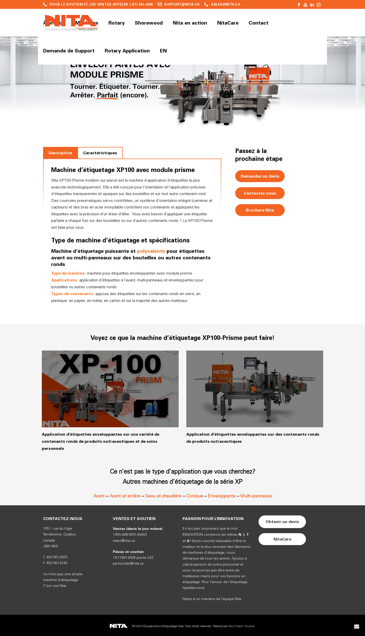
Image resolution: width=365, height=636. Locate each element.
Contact (258, 23)
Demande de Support (69, 51)
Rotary (116, 23)
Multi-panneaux (256, 496)
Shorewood (149, 23)
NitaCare (228, 23)
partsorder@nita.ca (128, 563)
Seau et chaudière (163, 496)
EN (163, 51)
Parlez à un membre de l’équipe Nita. (212, 599)
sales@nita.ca (124, 541)
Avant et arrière (125, 496)
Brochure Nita (260, 210)
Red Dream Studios (241, 626)
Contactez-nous (260, 193)
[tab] (60, 153)
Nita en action (190, 23)
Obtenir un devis (282, 521)
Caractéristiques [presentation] (100, 152)
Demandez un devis (260, 176)
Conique (194, 496)
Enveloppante (221, 496)
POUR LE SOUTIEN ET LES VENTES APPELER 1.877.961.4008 (101, 4)
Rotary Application (127, 51)
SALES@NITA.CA (225, 4)
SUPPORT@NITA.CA (182, 4)
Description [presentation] (60, 152)
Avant (99, 496)
